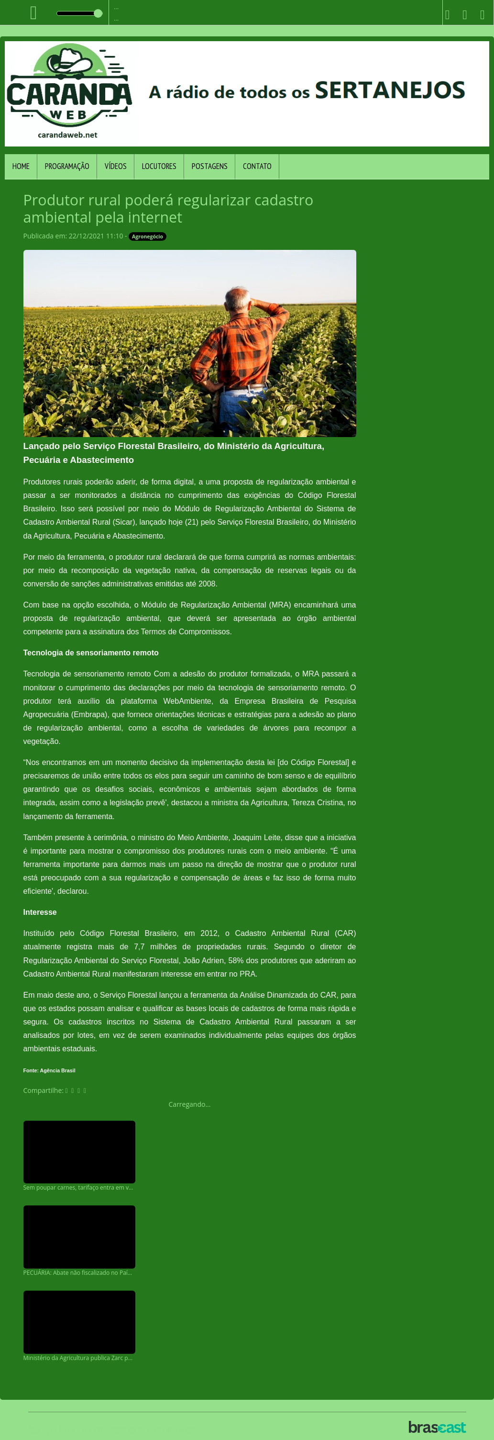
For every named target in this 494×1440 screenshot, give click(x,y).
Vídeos (116, 166)
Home (21, 166)
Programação (67, 166)
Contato (257, 166)
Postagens (210, 166)
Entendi (458, 1407)
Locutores (159, 166)
